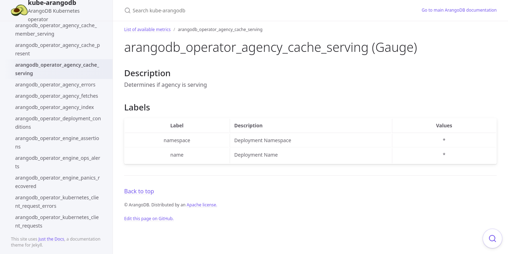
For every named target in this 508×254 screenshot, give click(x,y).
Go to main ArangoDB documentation (459, 10)
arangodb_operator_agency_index (54, 107)
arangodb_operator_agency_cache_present (57, 49)
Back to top (139, 191)
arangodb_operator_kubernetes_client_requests (57, 221)
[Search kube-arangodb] (207, 10)
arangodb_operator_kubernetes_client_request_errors (57, 201)
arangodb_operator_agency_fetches (56, 95)
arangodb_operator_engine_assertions (57, 142)
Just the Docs (51, 239)
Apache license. (202, 205)
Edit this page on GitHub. (149, 219)
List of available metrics (147, 29)
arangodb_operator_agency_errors (55, 84)
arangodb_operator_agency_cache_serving (57, 69)
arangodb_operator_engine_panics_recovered (57, 181)
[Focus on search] (492, 238)
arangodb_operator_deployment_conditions (58, 122)
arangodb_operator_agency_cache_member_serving (56, 29)
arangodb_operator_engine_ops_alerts (57, 162)
